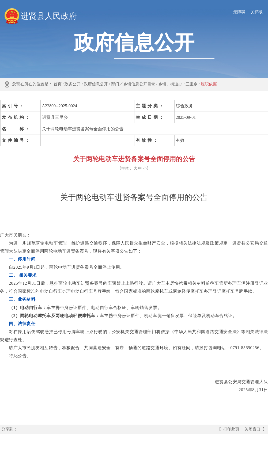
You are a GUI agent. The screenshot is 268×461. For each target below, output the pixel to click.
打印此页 (231, 429)
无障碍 (239, 12)
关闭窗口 (252, 429)
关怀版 (257, 12)
